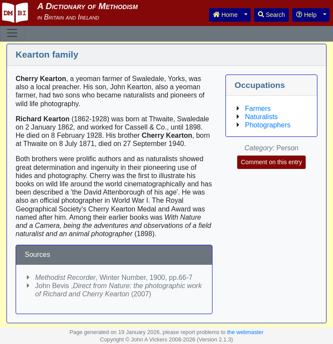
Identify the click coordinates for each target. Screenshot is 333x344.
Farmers (258, 108)
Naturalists (261, 116)
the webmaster (245, 332)
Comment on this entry (271, 162)
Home (225, 14)
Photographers (268, 125)
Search (271, 14)
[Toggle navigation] (12, 33)
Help (306, 14)
